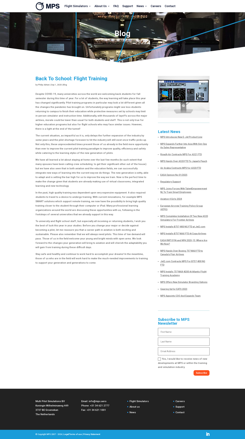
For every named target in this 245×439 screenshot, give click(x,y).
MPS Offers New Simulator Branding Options (183, 282)
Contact (170, 6)
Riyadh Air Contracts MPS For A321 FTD (181, 154)
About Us (101, 6)
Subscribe (201, 372)
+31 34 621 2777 (99, 405)
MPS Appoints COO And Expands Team (180, 296)
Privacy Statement (91, 434)
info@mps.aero (97, 401)
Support (127, 6)
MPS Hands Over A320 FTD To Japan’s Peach (183, 161)
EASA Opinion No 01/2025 (173, 175)
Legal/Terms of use (73, 434)
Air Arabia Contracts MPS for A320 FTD (180, 168)
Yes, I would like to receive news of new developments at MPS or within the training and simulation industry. (182, 363)
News (140, 6)
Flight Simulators (76, 6)
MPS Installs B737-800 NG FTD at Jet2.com (182, 226)
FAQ (116, 6)
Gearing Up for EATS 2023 (173, 289)
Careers (156, 6)
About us (135, 406)
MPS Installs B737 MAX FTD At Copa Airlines (183, 233)
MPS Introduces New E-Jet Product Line (181, 137)
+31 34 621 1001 (96, 410)
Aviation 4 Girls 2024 (171, 199)
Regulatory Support (170, 181)
